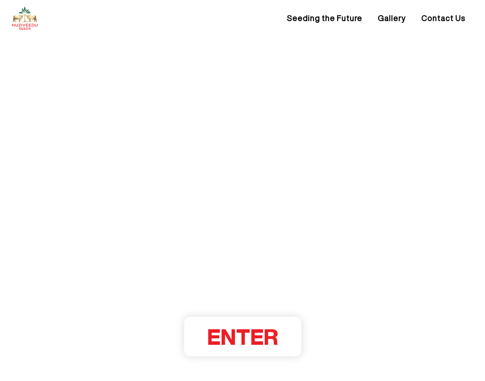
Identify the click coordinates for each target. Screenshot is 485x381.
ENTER (242, 336)
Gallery (392, 18)
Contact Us (443, 18)
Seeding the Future (324, 18)
